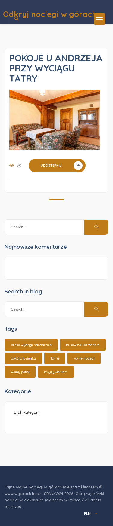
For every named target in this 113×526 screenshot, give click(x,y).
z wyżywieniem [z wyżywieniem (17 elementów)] (56, 372)
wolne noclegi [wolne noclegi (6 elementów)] (84, 358)
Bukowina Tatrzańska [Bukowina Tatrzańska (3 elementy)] (83, 345)
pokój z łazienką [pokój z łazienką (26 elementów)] (23, 358)
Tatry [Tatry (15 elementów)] (54, 358)
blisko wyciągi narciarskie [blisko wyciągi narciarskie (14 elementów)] (31, 345)
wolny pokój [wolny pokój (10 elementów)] (20, 372)
